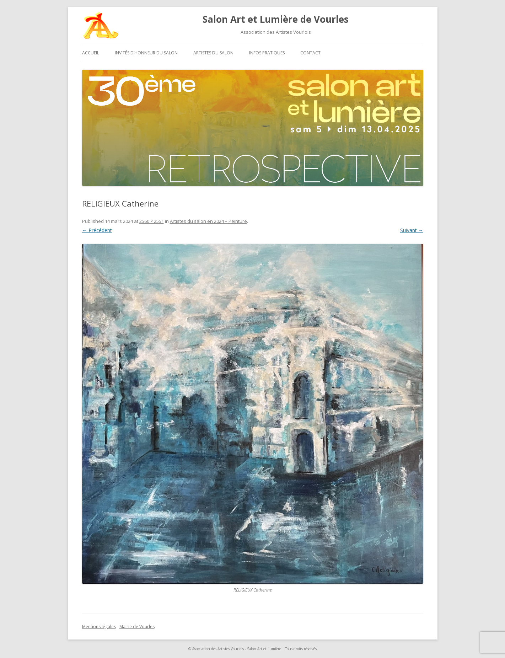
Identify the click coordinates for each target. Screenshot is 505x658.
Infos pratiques (267, 53)
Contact (310, 53)
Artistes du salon (213, 53)
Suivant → (411, 230)
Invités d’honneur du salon (146, 53)
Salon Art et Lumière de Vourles (276, 19)
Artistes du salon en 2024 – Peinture (208, 221)
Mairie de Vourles (137, 627)
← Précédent (97, 230)
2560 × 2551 (151, 221)
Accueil (90, 53)
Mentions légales (99, 627)
